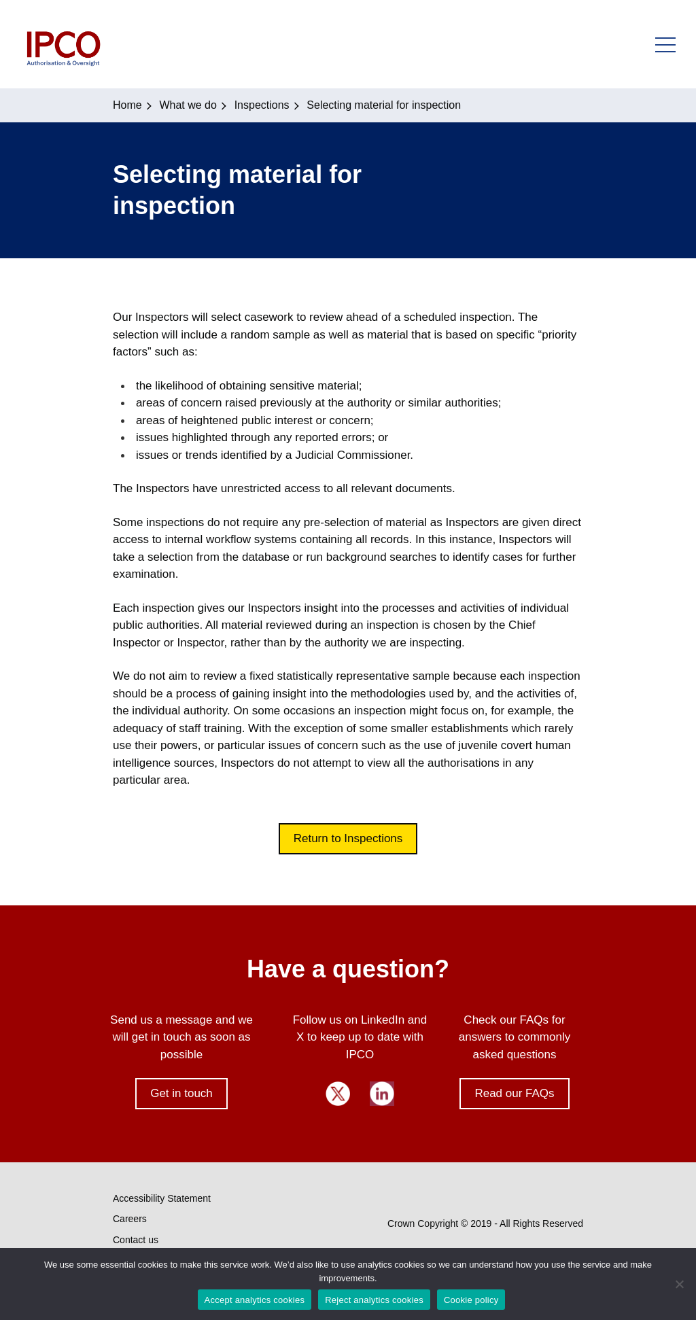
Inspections (262, 105)
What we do (187, 105)
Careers (130, 1218)
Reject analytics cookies (374, 1300)
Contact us (135, 1239)
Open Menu (665, 44)
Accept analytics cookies (255, 1300)
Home (127, 105)
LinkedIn (382, 1093)
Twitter (338, 1093)
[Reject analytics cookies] (679, 1284)
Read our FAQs (514, 1093)
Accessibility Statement (162, 1198)
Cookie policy (471, 1300)
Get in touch (181, 1093)
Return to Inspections (348, 838)
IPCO (62, 44)
